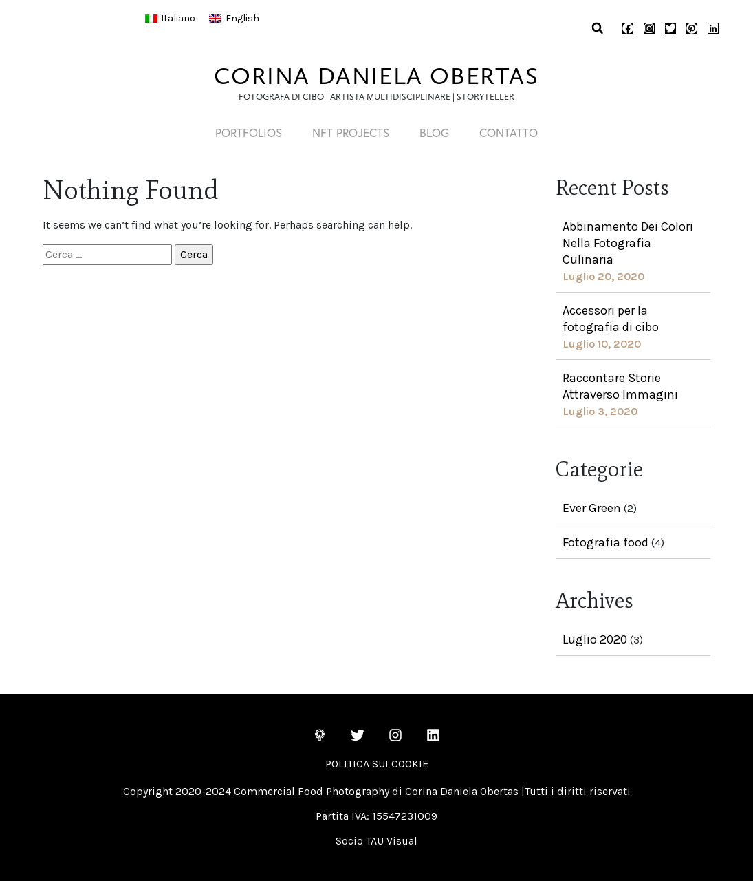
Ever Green (592, 508)
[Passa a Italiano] (170, 19)
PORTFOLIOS (242, 132)
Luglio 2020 (595, 639)
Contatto (514, 132)
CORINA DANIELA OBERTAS (376, 75)
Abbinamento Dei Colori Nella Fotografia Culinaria (628, 243)
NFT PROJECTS (348, 132)
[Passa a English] (234, 19)
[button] (597, 28)
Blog (436, 132)
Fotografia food (605, 542)
